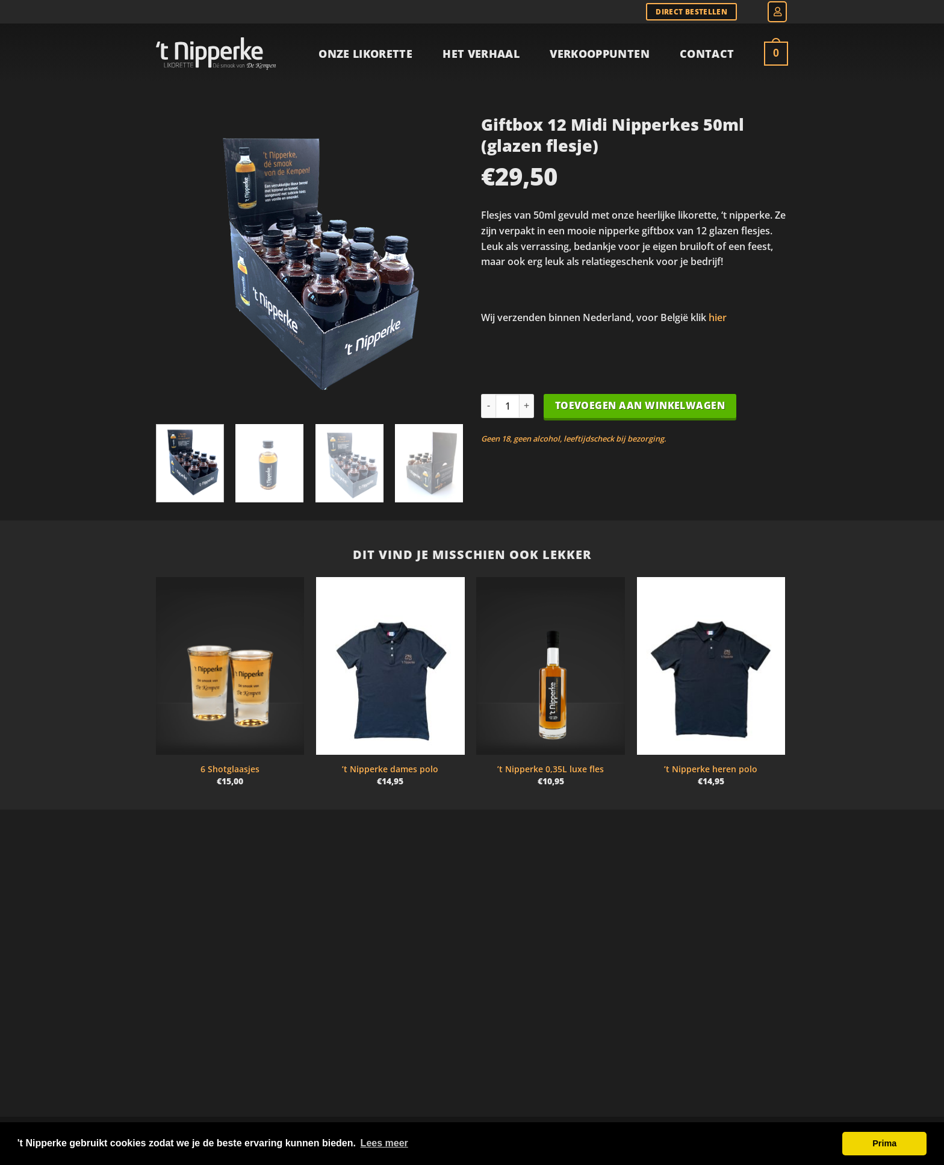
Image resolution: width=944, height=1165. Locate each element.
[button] (777, 11)
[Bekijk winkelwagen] (776, 54)
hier (718, 317)
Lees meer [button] (384, 1143)
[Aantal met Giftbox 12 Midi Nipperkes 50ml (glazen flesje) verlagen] (488, 406)
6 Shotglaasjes (229, 769)
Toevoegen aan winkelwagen (640, 405)
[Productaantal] (507, 406)
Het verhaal (481, 53)
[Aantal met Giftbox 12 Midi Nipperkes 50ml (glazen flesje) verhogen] (527, 406)
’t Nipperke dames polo (390, 769)
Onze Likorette (365, 53)
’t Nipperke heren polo (710, 769)
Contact (707, 53)
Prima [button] (884, 1143)
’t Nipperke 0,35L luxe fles (550, 769)
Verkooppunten (600, 53)
